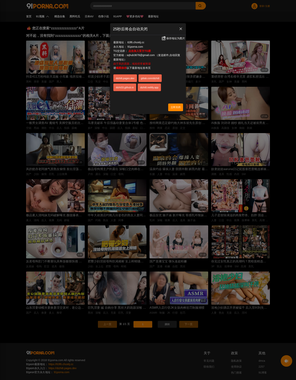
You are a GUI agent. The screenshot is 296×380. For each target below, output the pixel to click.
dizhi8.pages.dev (125, 78)
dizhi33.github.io (125, 87)
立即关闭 (176, 107)
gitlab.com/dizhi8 (150, 78)
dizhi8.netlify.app (149, 87)
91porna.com (135, 46)
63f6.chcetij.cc (135, 42)
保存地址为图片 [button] (173, 38)
